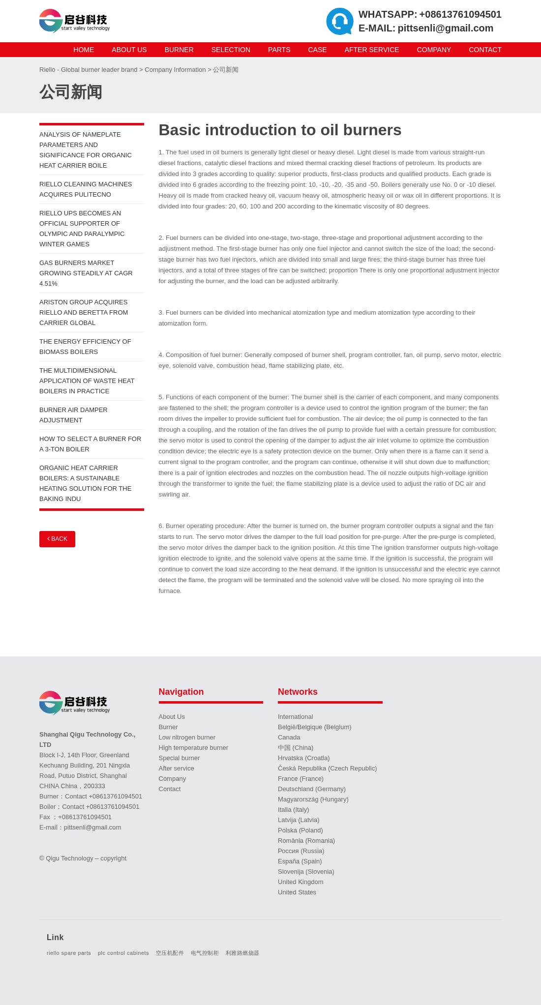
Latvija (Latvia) (299, 820)
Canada (289, 737)
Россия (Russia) (301, 851)
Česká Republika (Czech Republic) (327, 768)
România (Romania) (306, 840)
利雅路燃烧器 (243, 953)
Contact (485, 50)
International (295, 716)
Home (83, 50)
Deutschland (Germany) (312, 789)
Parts (279, 50)
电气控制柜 (205, 953)
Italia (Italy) (293, 809)
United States (297, 892)
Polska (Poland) (300, 830)
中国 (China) (295, 747)
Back (57, 538)
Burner (179, 50)
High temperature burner (194, 747)
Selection (230, 50)
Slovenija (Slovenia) (306, 871)
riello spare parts (69, 953)
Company (434, 50)
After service (372, 50)
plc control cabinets (123, 953)
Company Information (176, 69)
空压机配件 (170, 953)
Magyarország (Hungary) (313, 799)
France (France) (301, 778)
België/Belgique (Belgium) (315, 727)
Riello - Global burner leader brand (89, 69)
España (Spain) (300, 861)
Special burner (179, 758)
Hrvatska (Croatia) (304, 758)
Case (317, 50)
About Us (129, 50)
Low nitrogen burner (187, 737)
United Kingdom (301, 882)
